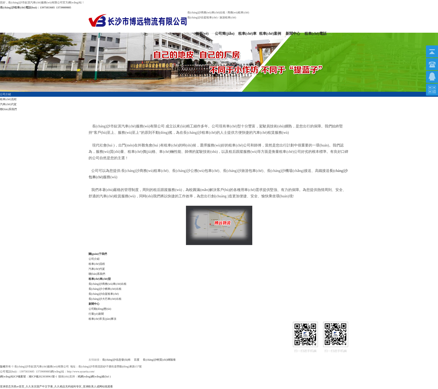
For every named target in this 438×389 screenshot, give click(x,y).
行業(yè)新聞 (96, 313)
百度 (136, 359)
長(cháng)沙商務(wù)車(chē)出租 (108, 283)
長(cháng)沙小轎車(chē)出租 (105, 288)
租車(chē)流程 (97, 263)
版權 (2, 366)
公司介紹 (94, 258)
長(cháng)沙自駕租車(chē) (104, 293)
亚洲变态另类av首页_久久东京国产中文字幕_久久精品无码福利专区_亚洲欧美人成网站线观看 (56, 386)
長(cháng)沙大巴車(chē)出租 (105, 298)
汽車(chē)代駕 (97, 268)
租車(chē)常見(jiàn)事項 (102, 318)
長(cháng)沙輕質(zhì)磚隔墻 (159, 359)
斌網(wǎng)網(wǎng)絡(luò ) (94, 376)
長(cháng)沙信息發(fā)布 (116, 359)
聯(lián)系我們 (97, 273)
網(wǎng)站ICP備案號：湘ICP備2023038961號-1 (28, 376)
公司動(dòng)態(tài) (100, 308)
